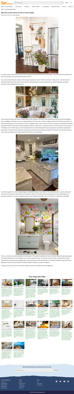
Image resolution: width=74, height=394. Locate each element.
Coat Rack (27, 6)
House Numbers (10, 6)
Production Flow (22, 383)
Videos (65, 6)
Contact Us (21, 387)
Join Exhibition (22, 386)
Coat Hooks (19, 6)
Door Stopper (46, 6)
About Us (71, 6)
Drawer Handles (37, 6)
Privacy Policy (39, 384)
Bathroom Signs (56, 6)
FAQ (38, 381)
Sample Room (21, 384)
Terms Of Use (39, 383)
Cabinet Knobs (4, 386)
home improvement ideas (10, 9)
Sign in (66, 2)
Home (2, 6)
